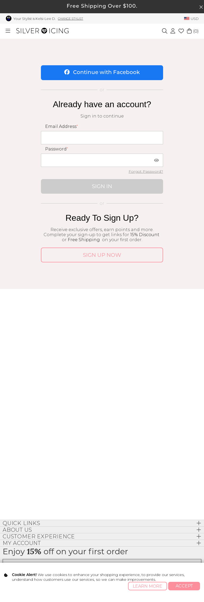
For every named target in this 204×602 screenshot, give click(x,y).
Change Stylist (70, 18)
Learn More (147, 586)
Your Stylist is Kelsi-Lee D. (34, 18)
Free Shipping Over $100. (102, 6)
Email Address (60, 126)
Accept (184, 585)
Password (56, 148)
